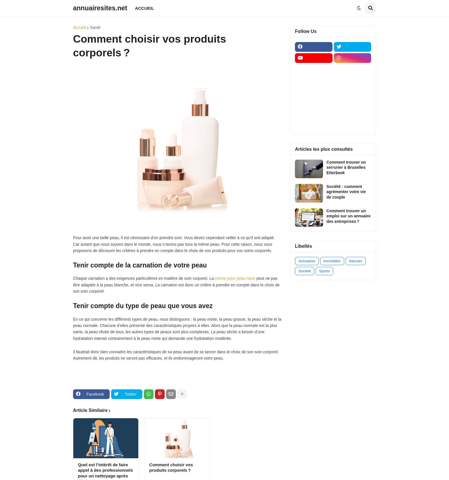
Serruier (355, 261)
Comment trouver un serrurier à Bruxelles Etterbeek (346, 167)
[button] (358, 8)
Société (304, 271)
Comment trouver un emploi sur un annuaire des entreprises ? (348, 216)
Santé (95, 27)
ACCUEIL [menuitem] (144, 8)
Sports (324, 271)
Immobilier (332, 261)
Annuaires (306, 261)
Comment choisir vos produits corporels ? (171, 467)
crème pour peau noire (235, 278)
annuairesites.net (100, 8)
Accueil (79, 27)
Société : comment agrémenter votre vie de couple (346, 191)
